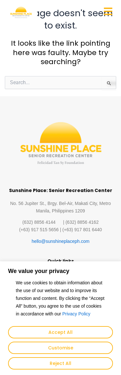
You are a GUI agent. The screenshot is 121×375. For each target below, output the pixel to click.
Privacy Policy (76, 313)
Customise (60, 348)
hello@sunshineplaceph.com (60, 241)
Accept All (60, 332)
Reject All (60, 363)
